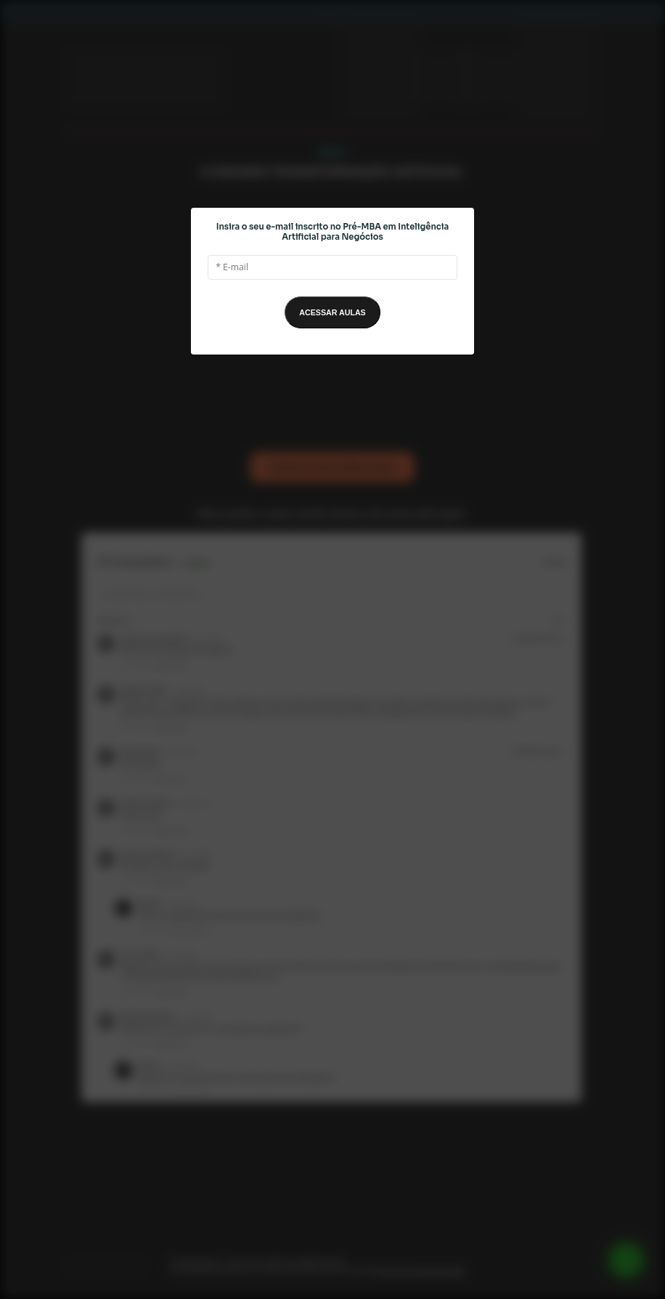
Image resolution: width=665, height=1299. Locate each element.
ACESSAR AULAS (332, 312)
